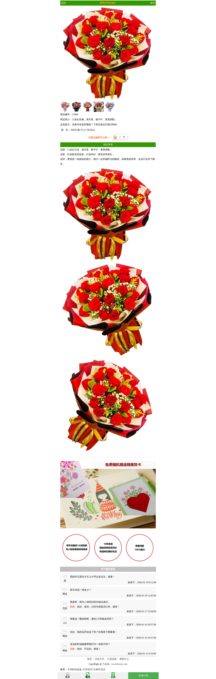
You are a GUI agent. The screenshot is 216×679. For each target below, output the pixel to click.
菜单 (152, 3)
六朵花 (106, 664)
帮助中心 (124, 659)
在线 (113, 677)
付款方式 (99, 659)
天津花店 (87, 669)
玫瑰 (76, 149)
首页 (89, 659)
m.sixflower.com (119, 664)
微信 (87, 677)
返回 (63, 3)
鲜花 (77, 576)
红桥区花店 (99, 669)
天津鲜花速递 (74, 669)
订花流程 (112, 659)
